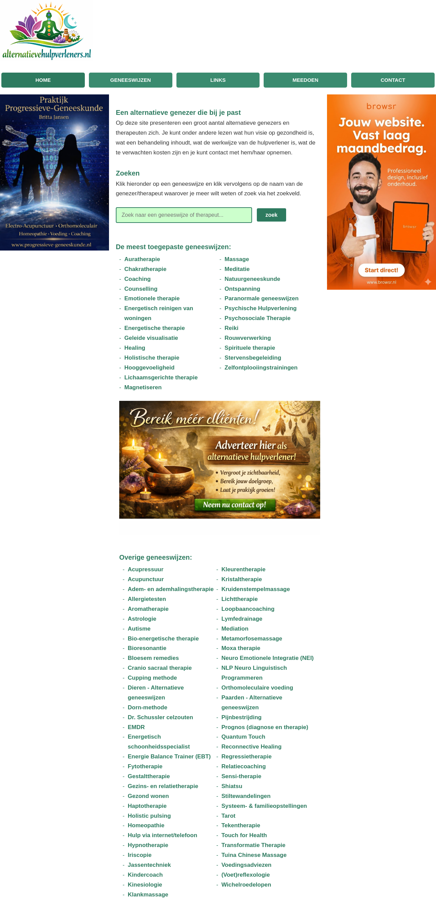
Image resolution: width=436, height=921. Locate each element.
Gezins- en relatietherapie (163, 786)
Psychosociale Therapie (257, 318)
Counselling (140, 289)
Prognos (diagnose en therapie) (264, 727)
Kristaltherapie (241, 579)
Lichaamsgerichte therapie (161, 377)
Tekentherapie (240, 825)
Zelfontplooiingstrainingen (260, 367)
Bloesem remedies (153, 658)
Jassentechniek (149, 865)
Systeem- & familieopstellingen (264, 806)
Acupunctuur (146, 579)
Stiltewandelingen (246, 796)
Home (43, 80)
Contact (392, 80)
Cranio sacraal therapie (160, 668)
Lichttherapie (239, 599)
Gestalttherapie (149, 776)
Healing (134, 348)
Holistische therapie (152, 357)
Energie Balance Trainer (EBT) (169, 756)
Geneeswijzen (130, 80)
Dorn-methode (147, 707)
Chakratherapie (145, 269)
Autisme (139, 628)
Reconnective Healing (251, 746)
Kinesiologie (145, 884)
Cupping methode (152, 678)
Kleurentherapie (243, 569)
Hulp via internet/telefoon (162, 835)
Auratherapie (142, 259)
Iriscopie (140, 855)
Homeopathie (146, 825)
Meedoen (305, 80)
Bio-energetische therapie (163, 638)
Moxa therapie (240, 648)
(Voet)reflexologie (245, 875)
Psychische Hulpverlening (260, 308)
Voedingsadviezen (246, 865)
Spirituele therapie (249, 348)
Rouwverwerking (247, 338)
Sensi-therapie (241, 776)
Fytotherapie (145, 766)
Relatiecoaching (243, 766)
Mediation (234, 628)
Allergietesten (147, 599)
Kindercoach (145, 875)
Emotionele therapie (152, 298)
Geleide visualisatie (151, 338)
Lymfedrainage (241, 619)
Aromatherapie (148, 609)
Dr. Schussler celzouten (160, 717)
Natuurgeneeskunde (252, 279)
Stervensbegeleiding (252, 357)
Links (217, 80)
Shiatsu (231, 786)
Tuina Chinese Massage (253, 855)
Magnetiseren (143, 387)
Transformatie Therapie (253, 845)
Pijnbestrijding (241, 717)
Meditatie (237, 269)
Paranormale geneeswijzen (261, 298)
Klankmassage (148, 894)
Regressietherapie (246, 756)
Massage (236, 259)
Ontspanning (242, 289)
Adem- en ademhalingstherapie (171, 589)
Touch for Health (244, 835)
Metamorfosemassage (251, 638)
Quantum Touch (243, 737)
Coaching (137, 279)
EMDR (136, 727)
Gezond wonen (148, 796)
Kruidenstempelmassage (255, 589)
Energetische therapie (154, 328)
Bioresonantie (147, 648)
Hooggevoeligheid (149, 367)
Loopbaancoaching (248, 609)
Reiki (231, 328)
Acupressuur (146, 569)
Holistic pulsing (149, 816)
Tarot (228, 816)
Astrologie (142, 619)
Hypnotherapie (148, 845)
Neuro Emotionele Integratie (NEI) (267, 658)
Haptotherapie (147, 806)
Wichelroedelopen (246, 884)
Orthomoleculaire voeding (257, 687)
